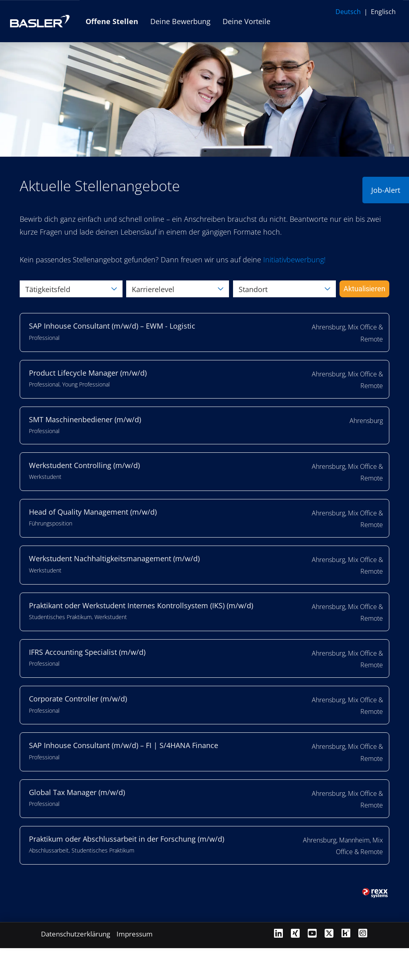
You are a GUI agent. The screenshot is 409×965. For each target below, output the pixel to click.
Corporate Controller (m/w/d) (78, 698)
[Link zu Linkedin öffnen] (278, 933)
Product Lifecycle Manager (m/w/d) (88, 373)
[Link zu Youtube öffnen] (312, 933)
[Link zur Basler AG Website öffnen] (40, 21)
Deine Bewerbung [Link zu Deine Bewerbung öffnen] (180, 21)
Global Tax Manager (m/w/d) (77, 792)
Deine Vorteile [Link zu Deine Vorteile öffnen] (246, 21)
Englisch (383, 11)
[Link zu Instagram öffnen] (362, 933)
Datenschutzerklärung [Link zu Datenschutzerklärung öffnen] (75, 933)
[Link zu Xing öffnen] (295, 933)
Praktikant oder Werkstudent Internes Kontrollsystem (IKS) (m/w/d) (141, 605)
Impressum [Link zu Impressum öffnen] (135, 933)
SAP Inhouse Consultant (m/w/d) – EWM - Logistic (112, 326)
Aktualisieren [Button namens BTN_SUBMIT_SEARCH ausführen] (364, 288)
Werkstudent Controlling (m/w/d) (84, 465)
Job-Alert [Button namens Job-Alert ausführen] (385, 190)
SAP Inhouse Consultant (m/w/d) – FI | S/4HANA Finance (123, 745)
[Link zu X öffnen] (329, 933)
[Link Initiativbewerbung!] (294, 259)
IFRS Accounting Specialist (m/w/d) (87, 652)
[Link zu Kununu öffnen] (345, 933)
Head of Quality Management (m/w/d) (93, 512)
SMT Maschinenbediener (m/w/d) (85, 419)
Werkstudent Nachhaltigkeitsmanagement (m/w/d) (114, 558)
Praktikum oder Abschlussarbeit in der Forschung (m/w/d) (126, 839)
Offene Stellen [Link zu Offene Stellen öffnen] (112, 21)
